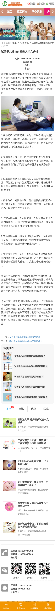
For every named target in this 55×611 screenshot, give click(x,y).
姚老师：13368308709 (22, 554)
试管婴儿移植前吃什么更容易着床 (29, 387)
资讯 (21, 408)
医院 (46, 408)
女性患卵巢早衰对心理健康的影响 (24, 337)
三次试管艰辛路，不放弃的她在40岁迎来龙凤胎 (33, 525)
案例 (8, 408)
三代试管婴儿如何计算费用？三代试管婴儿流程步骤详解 (33, 442)
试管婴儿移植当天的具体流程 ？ (29, 376)
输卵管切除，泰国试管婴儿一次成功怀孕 (33, 504)
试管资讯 (24, 43)
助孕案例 (37, 11)
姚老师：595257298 (20, 588)
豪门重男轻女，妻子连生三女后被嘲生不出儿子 (33, 483)
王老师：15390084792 (22, 551)
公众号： (15, 557)
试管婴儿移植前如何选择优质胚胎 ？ (31, 366)
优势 (33, 408)
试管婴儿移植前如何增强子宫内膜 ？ (31, 397)
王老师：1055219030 (21, 585)
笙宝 (9, 11)
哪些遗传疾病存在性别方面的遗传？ (25, 341)
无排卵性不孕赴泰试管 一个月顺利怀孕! (33, 462)
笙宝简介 (22, 11)
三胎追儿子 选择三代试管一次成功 (33, 421)
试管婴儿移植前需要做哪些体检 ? (29, 356)
